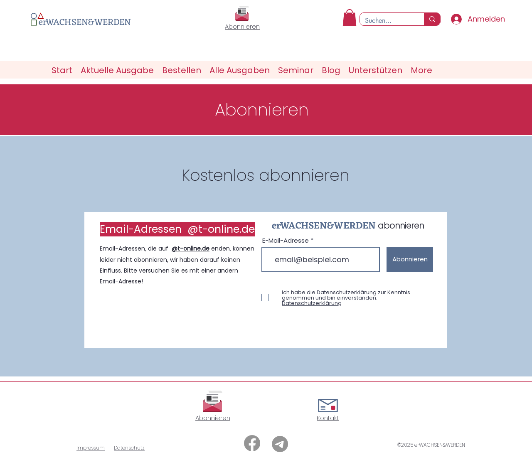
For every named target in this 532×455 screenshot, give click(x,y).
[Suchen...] (385, 21)
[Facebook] (252, 443)
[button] (349, 17)
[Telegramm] (280, 444)
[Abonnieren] (410, 259)
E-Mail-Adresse (285, 240)
